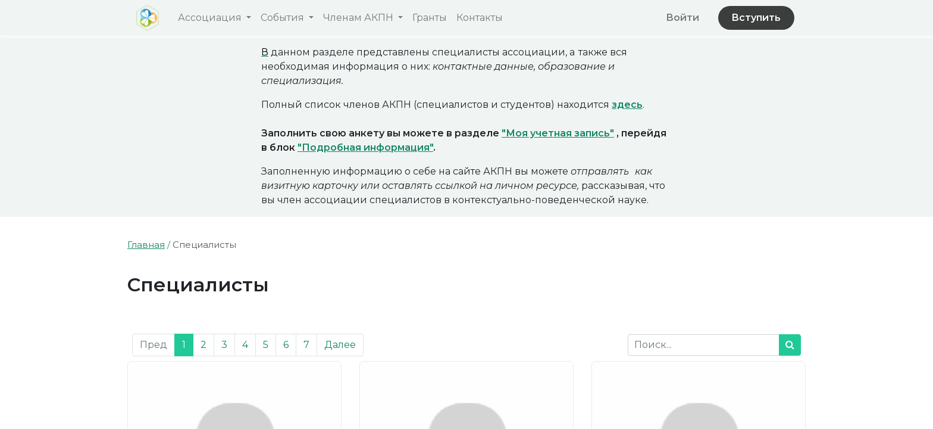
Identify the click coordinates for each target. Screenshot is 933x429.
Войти (682, 17)
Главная (146, 244)
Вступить (756, 17)
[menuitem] (430, 18)
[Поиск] (790, 345)
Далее (340, 344)
